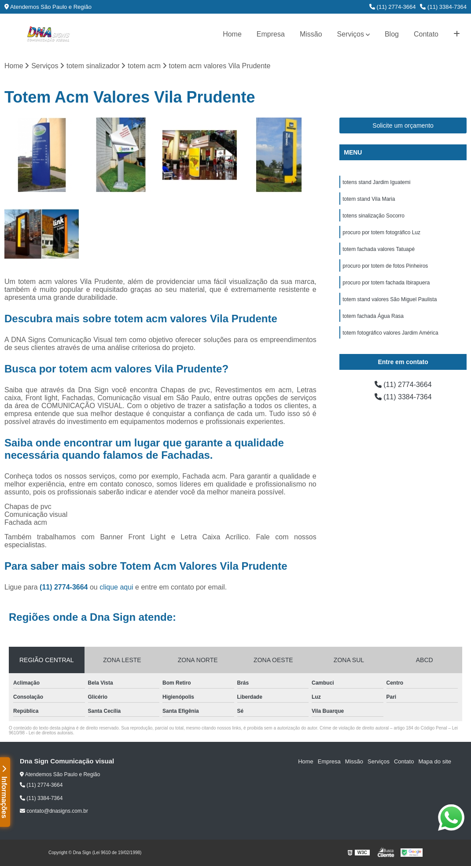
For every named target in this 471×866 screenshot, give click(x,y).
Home (232, 34)
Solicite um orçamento (403, 125)
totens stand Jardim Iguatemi (376, 182)
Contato (426, 34)
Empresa (271, 34)
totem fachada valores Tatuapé (378, 249)
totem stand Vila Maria (368, 199)
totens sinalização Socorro (373, 216)
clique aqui (116, 587)
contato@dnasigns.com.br (54, 811)
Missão (311, 34)
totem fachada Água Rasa (373, 316)
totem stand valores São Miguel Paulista (389, 299)
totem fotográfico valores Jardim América (390, 333)
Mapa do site (434, 761)
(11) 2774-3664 (392, 7)
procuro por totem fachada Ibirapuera (386, 283)
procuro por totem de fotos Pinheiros (385, 266)
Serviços (350, 34)
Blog (392, 34)
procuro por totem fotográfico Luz (381, 232)
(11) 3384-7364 (443, 7)
